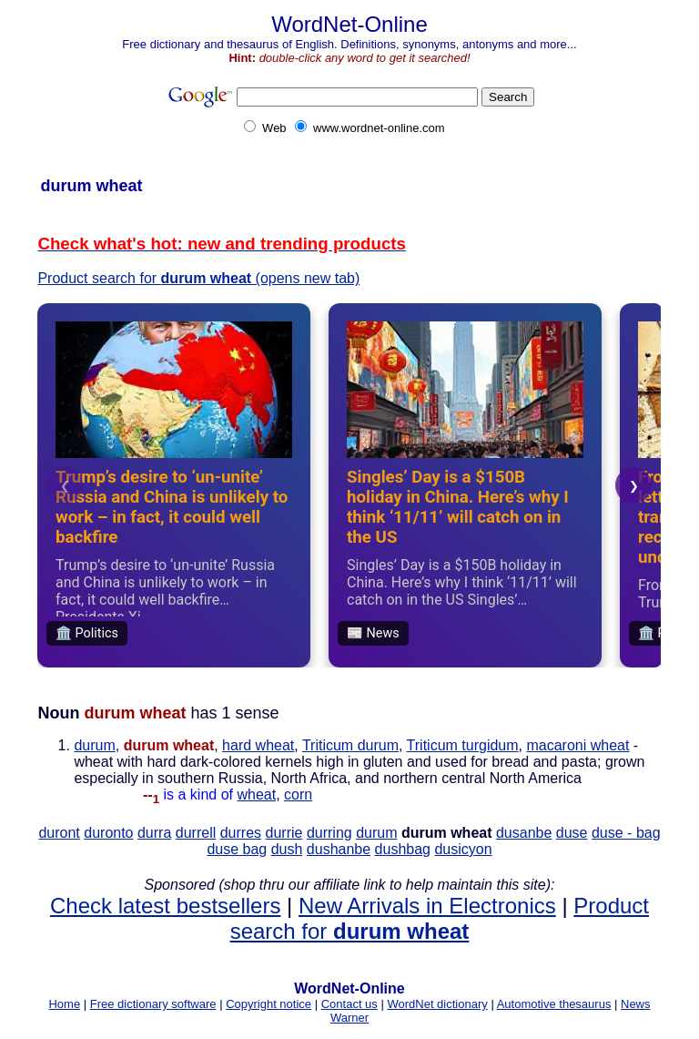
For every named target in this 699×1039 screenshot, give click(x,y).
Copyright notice (268, 1004)
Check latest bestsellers (165, 905)
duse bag (237, 849)
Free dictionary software (153, 1004)
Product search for (439, 918)
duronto (108, 832)
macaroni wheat (577, 745)
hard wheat (258, 745)
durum (94, 745)
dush (287, 849)
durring (329, 832)
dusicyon (462, 849)
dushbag (403, 849)
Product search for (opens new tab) (198, 278)
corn (298, 794)
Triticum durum (350, 745)
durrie (284, 832)
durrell (196, 832)
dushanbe (338, 849)
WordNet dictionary (437, 1004)
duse (572, 832)
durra (154, 832)
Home (64, 1004)
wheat (256, 794)
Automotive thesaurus (554, 1004)
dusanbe (524, 832)
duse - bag (626, 832)
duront (58, 832)
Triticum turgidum (463, 745)
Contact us (349, 1004)
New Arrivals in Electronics (427, 905)
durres (240, 832)
